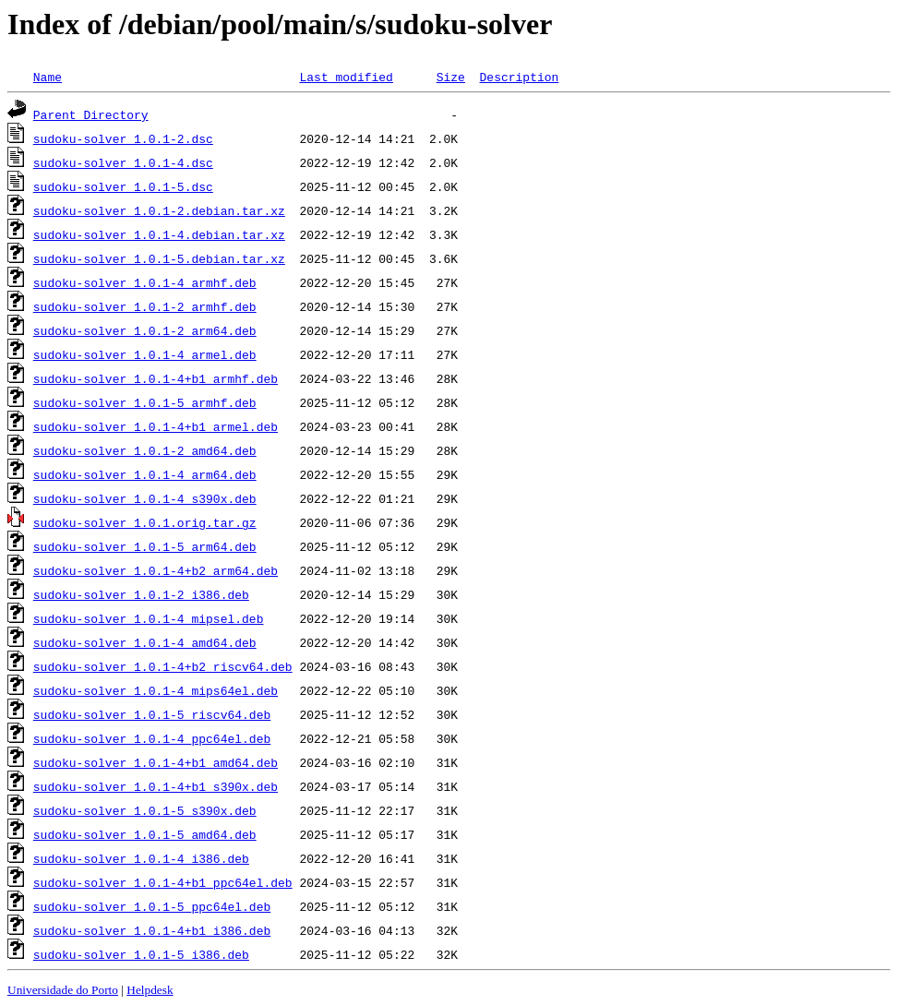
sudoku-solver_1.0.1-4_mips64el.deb (155, 690)
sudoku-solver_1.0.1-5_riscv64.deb (151, 714)
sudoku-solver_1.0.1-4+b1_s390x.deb (155, 786)
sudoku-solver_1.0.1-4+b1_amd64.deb (155, 762)
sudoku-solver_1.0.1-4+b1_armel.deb (155, 426)
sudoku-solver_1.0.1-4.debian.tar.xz (159, 234)
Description (518, 76)
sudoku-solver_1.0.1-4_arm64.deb (145, 474)
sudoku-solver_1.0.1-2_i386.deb (141, 594)
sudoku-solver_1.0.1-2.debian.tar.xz (159, 210)
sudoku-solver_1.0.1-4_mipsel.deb (148, 618)
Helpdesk (149, 990)
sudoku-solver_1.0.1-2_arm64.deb (145, 330)
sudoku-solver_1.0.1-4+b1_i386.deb (151, 930)
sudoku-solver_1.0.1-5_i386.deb (141, 954)
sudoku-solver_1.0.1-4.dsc (123, 162)
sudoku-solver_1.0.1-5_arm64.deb (145, 546)
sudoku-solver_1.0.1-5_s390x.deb (145, 810)
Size (451, 76)
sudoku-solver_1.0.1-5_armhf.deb (145, 402)
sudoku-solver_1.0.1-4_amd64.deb (145, 642)
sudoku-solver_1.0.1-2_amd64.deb (145, 450)
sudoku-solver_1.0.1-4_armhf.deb (145, 282)
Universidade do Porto (62, 990)
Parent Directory (91, 114)
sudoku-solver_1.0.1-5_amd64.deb (145, 834)
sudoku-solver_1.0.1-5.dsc (123, 186)
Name (47, 76)
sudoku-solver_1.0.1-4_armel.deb (145, 354)
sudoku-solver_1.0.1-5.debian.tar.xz (159, 258)
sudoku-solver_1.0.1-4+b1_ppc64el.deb (163, 882)
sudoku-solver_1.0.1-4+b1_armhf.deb (155, 378)
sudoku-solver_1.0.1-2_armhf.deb (145, 306)
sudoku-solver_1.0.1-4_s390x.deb (145, 498)
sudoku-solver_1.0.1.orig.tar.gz (145, 522)
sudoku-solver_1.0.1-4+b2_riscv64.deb (163, 666)
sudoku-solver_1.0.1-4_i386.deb (141, 858)
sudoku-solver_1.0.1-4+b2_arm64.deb (155, 570)
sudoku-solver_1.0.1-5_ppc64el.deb (151, 906)
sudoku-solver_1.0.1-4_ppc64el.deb (151, 738)
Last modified (345, 76)
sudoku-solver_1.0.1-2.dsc (123, 138)
